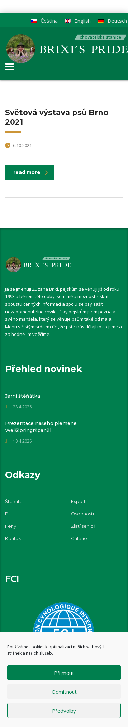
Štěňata (14, 501)
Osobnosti (82, 513)
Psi (8, 513)
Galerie (79, 538)
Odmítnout (64, 691)
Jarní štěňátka (22, 396)
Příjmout (64, 672)
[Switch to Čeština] (44, 20)
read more (30, 172)
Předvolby (64, 710)
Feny (10, 526)
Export (78, 501)
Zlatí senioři (83, 526)
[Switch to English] (77, 20)
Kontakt (14, 538)
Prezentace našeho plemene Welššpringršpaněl (41, 426)
